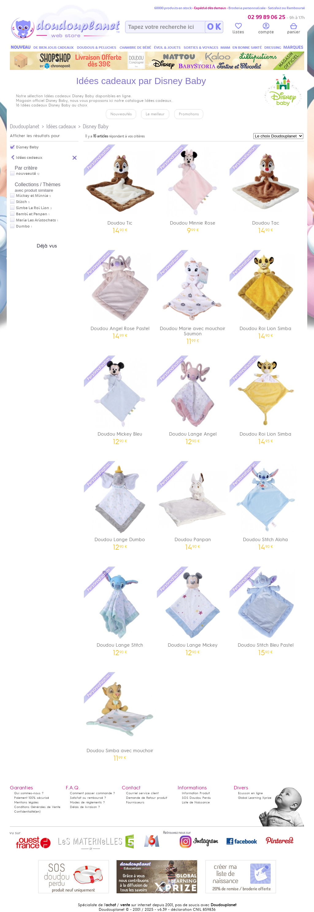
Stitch (21, 201)
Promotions (189, 114)
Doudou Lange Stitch (119, 611)
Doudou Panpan (192, 505)
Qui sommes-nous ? (29, 793)
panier (293, 29)
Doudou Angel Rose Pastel (119, 294)
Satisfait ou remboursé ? (88, 797)
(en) (37, 811)
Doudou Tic (119, 188)
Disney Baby (96, 126)
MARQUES (293, 47)
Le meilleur (155, 114)
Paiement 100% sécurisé (31, 797)
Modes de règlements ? (87, 802)
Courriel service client (142, 793)
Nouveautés (121, 114)
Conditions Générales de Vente (37, 807)
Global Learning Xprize (254, 797)
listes (238, 29)
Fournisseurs (135, 802)
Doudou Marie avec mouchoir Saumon (192, 296)
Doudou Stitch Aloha (265, 505)
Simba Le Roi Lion (32, 208)
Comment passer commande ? (92, 793)
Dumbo (23, 226)
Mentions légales (26, 802)
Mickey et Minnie (32, 195)
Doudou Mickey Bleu (119, 400)
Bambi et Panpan (31, 214)
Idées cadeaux (61, 126)
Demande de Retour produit (146, 797)
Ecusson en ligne (250, 793)
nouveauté (26, 173)
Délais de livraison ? (85, 807)
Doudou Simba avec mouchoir (119, 716)
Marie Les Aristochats (36, 220)
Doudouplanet (24, 126)
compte (266, 29)
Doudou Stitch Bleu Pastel (265, 611)
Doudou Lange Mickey (192, 611)
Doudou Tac (265, 188)
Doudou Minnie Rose (192, 188)
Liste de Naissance (196, 802)
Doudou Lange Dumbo (119, 505)
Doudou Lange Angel (192, 400)
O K (214, 27)
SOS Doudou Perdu (196, 797)
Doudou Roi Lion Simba (265, 294)
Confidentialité (24, 811)
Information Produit (196, 793)
